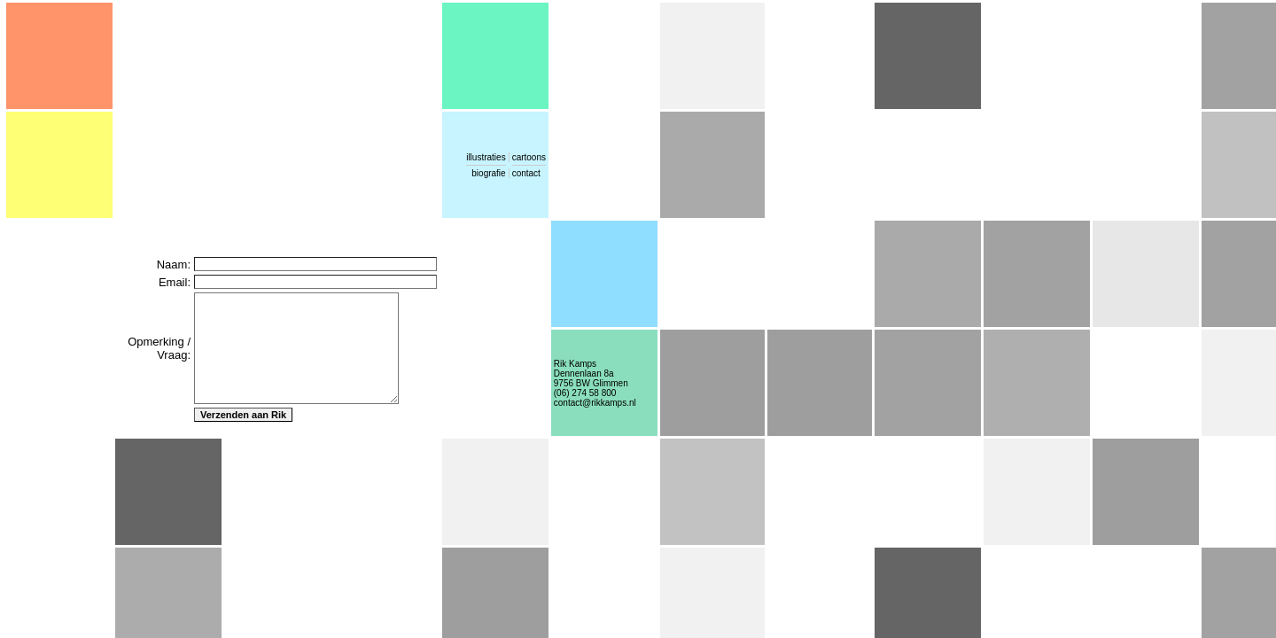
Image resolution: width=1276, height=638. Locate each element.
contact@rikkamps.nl (595, 403)
